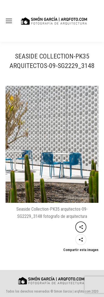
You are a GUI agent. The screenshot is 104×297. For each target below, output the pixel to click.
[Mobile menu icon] (9, 21)
